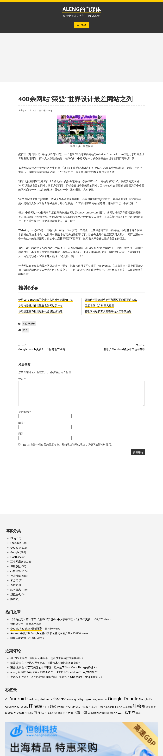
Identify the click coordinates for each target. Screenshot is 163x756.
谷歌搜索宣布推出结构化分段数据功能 (40, 311)
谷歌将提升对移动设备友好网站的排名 (40, 305)
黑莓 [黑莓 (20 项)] (138, 713)
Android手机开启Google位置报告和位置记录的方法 (40, 633)
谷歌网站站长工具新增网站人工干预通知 (108, 311)
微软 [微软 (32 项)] (10, 713)
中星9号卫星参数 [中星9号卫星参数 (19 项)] (106, 706)
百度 (13, 585)
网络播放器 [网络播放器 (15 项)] (52, 713)
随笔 (13, 599)
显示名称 (24, 412)
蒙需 (13, 662)
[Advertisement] (81, 57)
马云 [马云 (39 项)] (121, 713)
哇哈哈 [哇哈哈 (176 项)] (139, 706)
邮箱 (22, 422)
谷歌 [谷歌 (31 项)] (70, 713)
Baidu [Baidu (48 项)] (30, 699)
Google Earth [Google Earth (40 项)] (148, 699)
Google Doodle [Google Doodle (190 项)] (123, 699)
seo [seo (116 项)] (53, 706)
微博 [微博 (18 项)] (148, 706)
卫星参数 (15, 566)
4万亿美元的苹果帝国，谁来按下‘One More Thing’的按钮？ (61, 667)
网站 (21, 433)
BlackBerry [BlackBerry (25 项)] (46, 699)
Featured (15, 543)
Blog (13, 538)
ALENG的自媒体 (81, 9)
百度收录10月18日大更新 (99, 305)
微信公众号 (16, 624)
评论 (22, 379)
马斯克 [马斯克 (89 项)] (130, 712)
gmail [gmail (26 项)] (77, 699)
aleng (49, 110)
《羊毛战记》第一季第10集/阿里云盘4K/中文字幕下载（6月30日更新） (51, 619)
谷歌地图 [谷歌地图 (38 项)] (93, 713)
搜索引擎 (15, 575)
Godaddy (15, 547)
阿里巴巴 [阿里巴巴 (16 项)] (114, 713)
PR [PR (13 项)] (48, 707)
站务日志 (15, 589)
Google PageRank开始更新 (26, 628)
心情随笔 (15, 571)
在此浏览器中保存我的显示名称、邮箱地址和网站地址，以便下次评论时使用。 (68, 444)
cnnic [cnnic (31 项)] (70, 699)
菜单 (81, 25)
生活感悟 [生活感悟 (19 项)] (29, 713)
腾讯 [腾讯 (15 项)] (60, 713)
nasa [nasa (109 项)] (38, 706)
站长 (25, 330)
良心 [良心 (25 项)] (65, 713)
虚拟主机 (15, 594)
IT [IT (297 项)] (31, 706)
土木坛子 (15, 677)
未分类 (14, 580)
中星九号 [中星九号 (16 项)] (118, 706)
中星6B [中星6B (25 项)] (84, 706)
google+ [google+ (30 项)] (86, 699)
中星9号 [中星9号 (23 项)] (93, 706)
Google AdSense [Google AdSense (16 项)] (99, 699)
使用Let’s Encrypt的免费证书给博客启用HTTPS (45, 299)
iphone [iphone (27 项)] (24, 706)
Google (14, 552)
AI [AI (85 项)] (7, 698)
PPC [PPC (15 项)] (44, 706)
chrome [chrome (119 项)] (59, 698)
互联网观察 (29, 323)
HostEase (16, 557)
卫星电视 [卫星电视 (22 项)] (127, 706)
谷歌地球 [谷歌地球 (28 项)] (104, 713)
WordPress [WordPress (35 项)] (73, 706)
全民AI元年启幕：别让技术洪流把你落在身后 (56, 658)
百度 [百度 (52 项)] (37, 713)
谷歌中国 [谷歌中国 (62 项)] (80, 712)
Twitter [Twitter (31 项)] (61, 706)
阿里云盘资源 (18, 638)
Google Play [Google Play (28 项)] (12, 706)
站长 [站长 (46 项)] (44, 713)
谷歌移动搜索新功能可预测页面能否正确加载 (111, 299)
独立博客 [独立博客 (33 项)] (19, 713)
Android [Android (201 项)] (17, 699)
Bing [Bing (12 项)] (37, 699)
